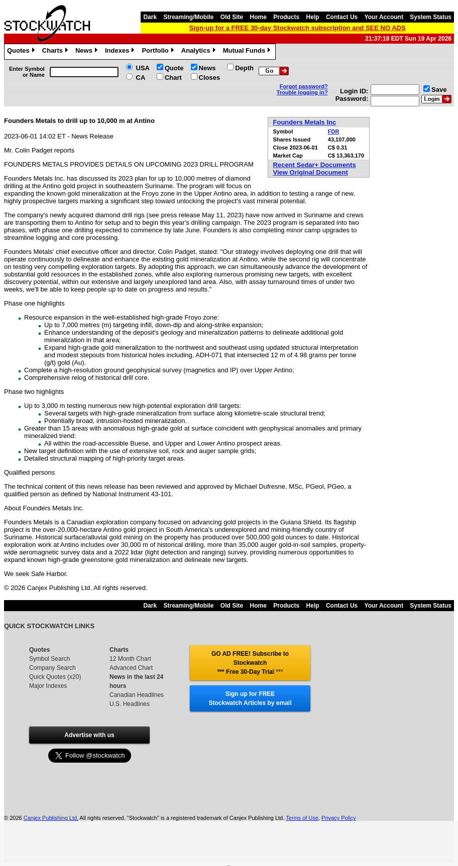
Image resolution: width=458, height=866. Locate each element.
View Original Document (310, 172)
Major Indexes (48, 685)
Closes (209, 77)
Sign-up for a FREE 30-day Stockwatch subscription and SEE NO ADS (297, 28)
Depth (244, 68)
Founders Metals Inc (304, 122)
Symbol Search (49, 658)
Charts (56, 51)
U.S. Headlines (129, 703)
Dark (150, 17)
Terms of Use (302, 818)
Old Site (231, 17)
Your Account (384, 17)
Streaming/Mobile (188, 17)
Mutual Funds (248, 51)
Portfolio (159, 51)
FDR (333, 131)
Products (286, 17)
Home (258, 17)
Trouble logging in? (302, 92)
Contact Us (342, 17)
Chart (173, 77)
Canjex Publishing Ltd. (51, 818)
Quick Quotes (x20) (55, 676)
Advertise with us (89, 735)
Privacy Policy (338, 818)
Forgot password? (304, 86)
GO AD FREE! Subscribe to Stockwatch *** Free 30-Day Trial (250, 662)
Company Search (52, 667)
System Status (430, 17)
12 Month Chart (130, 658)
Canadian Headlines (136, 694)
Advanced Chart (131, 667)
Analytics (199, 51)
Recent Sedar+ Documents (314, 165)
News (87, 51)
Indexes (121, 51)
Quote (174, 68)
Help (312, 17)
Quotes (22, 51)
